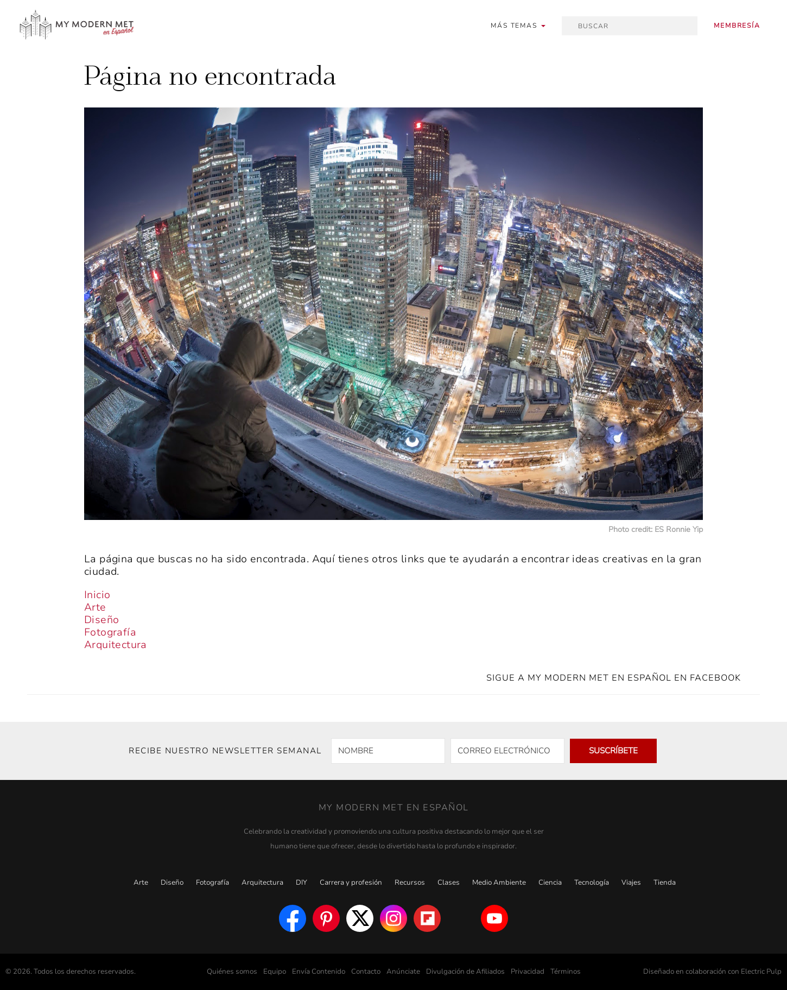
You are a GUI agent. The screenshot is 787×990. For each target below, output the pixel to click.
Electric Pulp (761, 971)
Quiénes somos (232, 971)
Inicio (97, 595)
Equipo (274, 971)
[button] (518, 26)
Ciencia (550, 882)
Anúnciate (403, 971)
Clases (448, 882)
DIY (301, 882)
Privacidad (527, 971)
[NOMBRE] (388, 751)
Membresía (737, 25)
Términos (565, 971)
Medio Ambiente (499, 882)
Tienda (664, 882)
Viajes (631, 882)
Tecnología (591, 882)
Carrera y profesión (351, 882)
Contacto (365, 971)
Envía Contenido (318, 971)
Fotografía (110, 632)
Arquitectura (115, 645)
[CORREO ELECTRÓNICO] (507, 751)
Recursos (410, 882)
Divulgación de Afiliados (465, 971)
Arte (95, 607)
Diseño (101, 620)
